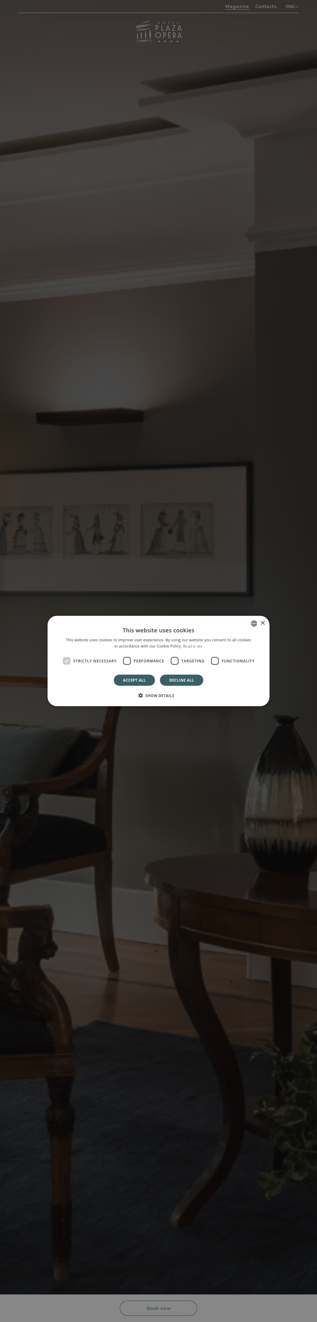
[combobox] (254, 623)
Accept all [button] (134, 680)
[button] (158, 695)
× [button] (262, 623)
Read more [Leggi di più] (193, 646)
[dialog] (159, 661)
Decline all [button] (181, 680)
